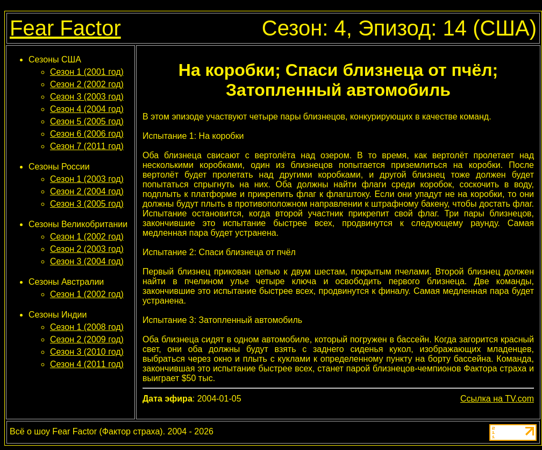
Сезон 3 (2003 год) (87, 96)
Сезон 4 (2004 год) (87, 109)
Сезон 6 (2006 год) (87, 133)
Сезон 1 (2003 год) (87, 179)
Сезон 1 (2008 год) (87, 327)
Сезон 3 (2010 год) (87, 351)
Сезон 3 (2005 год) (87, 203)
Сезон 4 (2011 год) (87, 364)
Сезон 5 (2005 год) (87, 121)
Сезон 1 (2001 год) (87, 71)
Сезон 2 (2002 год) (87, 84)
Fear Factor (65, 28)
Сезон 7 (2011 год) (87, 146)
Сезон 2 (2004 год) (87, 191)
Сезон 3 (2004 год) (87, 261)
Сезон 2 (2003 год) (87, 249)
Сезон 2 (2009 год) (87, 339)
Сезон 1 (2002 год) (87, 236)
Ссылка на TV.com (497, 398)
